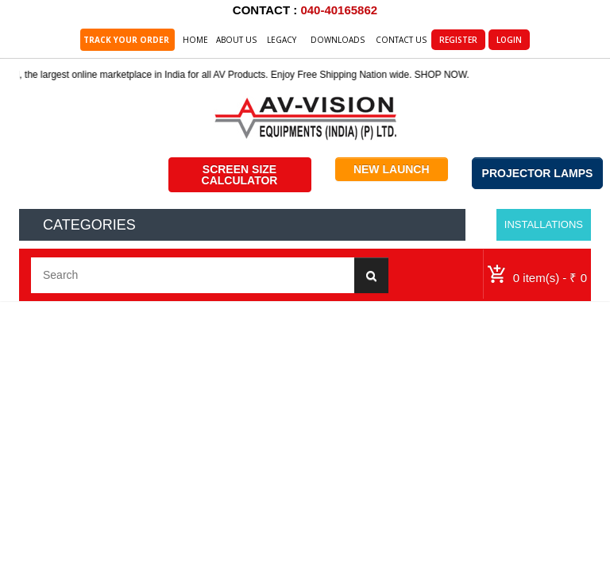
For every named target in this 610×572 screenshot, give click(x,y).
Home (195, 39)
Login (509, 39)
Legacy (281, 39)
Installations (543, 224)
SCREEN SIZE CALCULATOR (240, 175)
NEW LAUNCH (391, 169)
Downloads (338, 39)
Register (458, 39)
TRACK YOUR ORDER (127, 39)
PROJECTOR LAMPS (537, 173)
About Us (236, 39)
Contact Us (401, 39)
